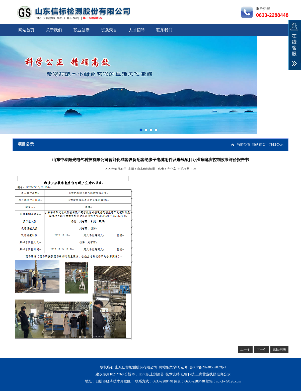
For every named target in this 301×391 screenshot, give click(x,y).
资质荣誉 (109, 30)
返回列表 (279, 349)
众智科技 (188, 374)
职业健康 (81, 30)
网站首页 (26, 30)
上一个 (245, 349)
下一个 (261, 349)
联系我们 (164, 30)
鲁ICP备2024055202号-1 (208, 367)
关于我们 (54, 30)
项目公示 (276, 144)
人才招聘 (137, 30)
